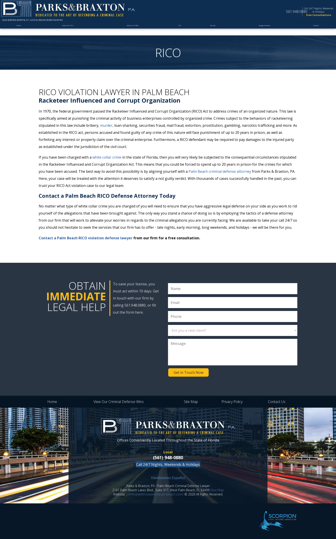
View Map (217, 490)
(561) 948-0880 (168, 457)
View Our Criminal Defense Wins (119, 401)
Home (19, 30)
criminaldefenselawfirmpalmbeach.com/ (154, 494)
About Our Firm (67, 30)
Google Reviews (262, 30)
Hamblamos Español (168, 477)
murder (106, 125)
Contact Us (276, 401)
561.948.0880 (273, 13)
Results (211, 30)
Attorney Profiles (133, 30)
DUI (180, 30)
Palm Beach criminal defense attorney (220, 171)
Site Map (191, 401)
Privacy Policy (231, 401)
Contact (315, 30)
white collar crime (106, 157)
